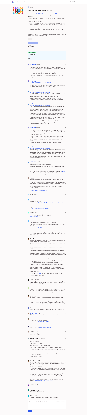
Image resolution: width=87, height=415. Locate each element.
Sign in (73, 1)
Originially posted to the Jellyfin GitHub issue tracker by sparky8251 (42, 13)
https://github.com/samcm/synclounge (38, 190)
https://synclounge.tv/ (35, 189)
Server (30, 39)
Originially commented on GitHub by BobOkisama (40, 82)
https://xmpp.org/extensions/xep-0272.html (39, 208)
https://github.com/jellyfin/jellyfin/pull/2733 (39, 321)
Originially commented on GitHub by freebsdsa (40, 148)
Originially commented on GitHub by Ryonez (39, 163)
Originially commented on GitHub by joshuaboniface (41, 65)
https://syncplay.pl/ (34, 216)
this (46, 370)
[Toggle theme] (71, 2)
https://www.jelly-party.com (45, 327)
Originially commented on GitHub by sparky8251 (40, 92)
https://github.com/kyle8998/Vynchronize (39, 227)
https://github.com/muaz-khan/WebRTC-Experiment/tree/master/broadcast (46, 202)
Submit (30, 410)
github (63, 171)
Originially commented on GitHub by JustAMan (40, 129)
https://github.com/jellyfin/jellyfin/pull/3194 (44, 380)
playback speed (38, 273)
